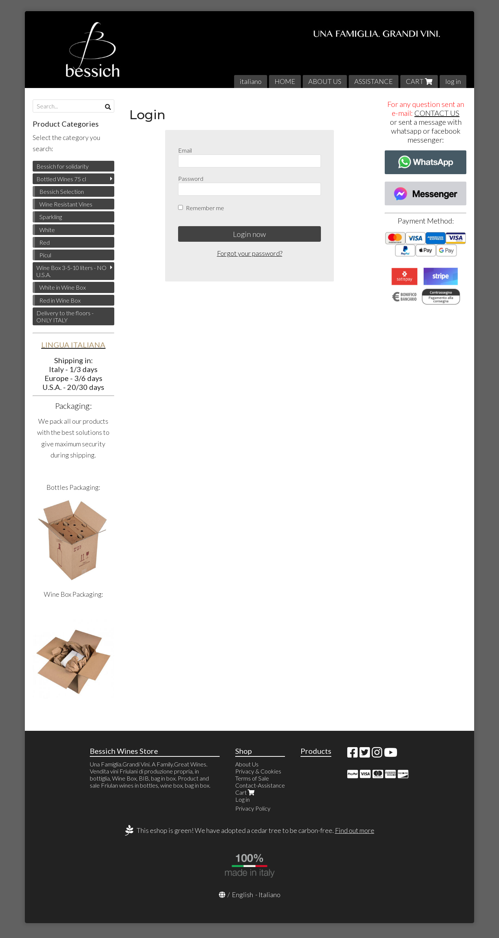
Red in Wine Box (60, 300)
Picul (45, 254)
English (242, 894)
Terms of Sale (252, 778)
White (47, 229)
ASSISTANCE (373, 81)
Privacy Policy (252, 808)
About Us (247, 764)
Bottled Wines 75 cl (61, 178)
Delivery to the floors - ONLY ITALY (64, 316)
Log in (242, 799)
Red (44, 242)
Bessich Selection (61, 191)
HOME (285, 81)
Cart (245, 792)
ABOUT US (324, 81)
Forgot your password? (249, 253)
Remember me (205, 207)
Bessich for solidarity (62, 166)
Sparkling (50, 216)
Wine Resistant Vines (65, 204)
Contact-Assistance (260, 785)
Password (190, 178)
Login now (249, 233)
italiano (251, 81)
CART (419, 81)
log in (453, 81)
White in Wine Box (62, 287)
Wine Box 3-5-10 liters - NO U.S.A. (71, 271)
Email (185, 150)
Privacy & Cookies (258, 771)
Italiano (269, 894)
